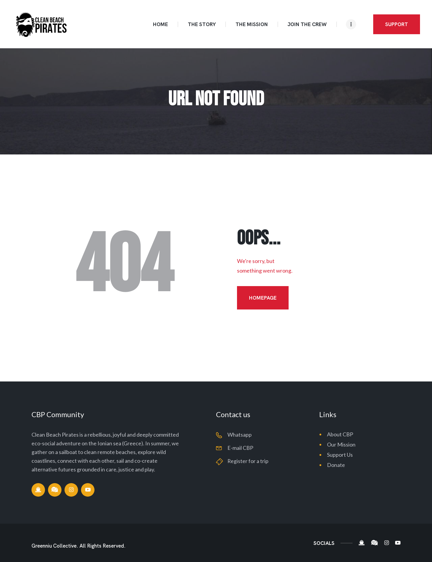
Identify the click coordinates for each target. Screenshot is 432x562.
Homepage (263, 297)
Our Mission (341, 444)
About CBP (340, 434)
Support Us (340, 454)
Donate (336, 465)
